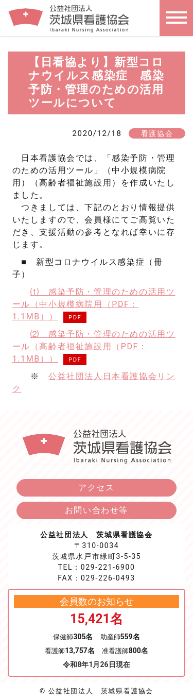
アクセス (96, 487)
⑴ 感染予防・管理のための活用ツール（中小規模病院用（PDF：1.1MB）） (94, 304)
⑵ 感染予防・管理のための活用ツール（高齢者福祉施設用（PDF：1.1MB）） (94, 346)
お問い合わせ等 (96, 510)
